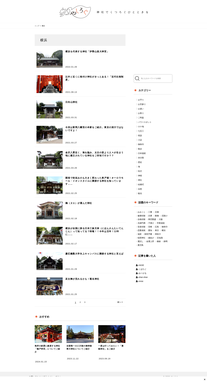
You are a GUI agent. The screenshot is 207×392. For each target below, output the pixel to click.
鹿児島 (140, 239)
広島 (157, 219)
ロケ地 (141, 124)
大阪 (161, 211)
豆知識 (160, 231)
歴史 (140, 156)
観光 (140, 184)
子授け (151, 215)
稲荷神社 (141, 231)
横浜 (164, 223)
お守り (141, 100)
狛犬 (140, 164)
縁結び (151, 231)
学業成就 (161, 215)
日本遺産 (142, 148)
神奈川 (158, 227)
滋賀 (139, 227)
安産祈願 (141, 219)
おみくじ (141, 202)
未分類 (141, 152)
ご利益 (141, 116)
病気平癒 (148, 227)
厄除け (164, 206)
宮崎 (150, 219)
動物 (157, 206)
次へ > (121, 311)
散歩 (140, 144)
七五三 (141, 128)
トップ (37, 26)
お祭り (141, 112)
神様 (140, 168)
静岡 (165, 235)
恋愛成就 (141, 223)
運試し (140, 235)
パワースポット (145, 120)
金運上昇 (150, 235)
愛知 (150, 223)
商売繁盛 (152, 211)
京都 (157, 202)
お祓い (141, 108)
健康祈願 (141, 206)
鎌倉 (159, 235)
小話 (140, 136)
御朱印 (141, 140)
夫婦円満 (141, 215)
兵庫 (150, 206)
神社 (140, 172)
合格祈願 (141, 211)
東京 (157, 223)
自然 (140, 180)
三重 (150, 202)
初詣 (140, 132)
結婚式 (141, 176)
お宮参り (142, 104)
